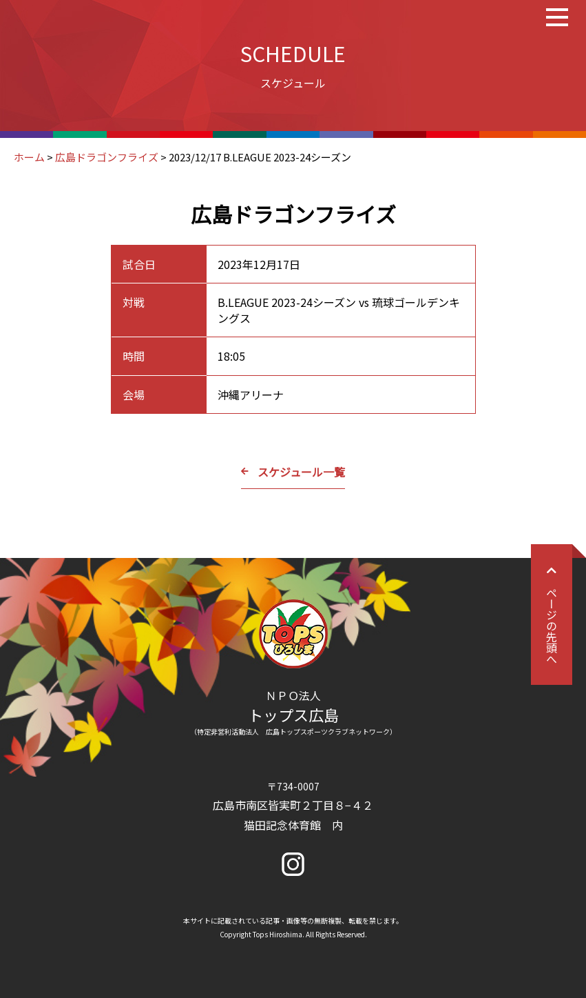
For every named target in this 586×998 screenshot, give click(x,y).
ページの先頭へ (551, 614)
